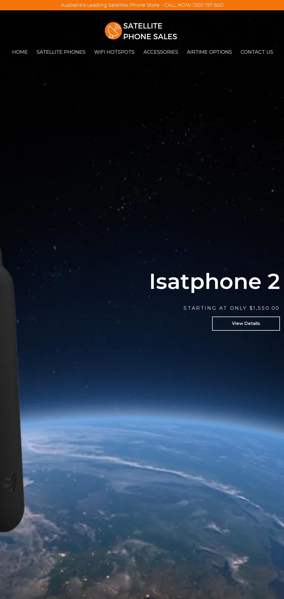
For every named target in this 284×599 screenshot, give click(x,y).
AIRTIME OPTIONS (209, 52)
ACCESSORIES (160, 52)
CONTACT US (257, 52)
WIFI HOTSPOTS (114, 52)
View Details (246, 323)
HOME (20, 52)
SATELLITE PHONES (61, 52)
